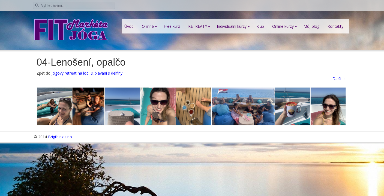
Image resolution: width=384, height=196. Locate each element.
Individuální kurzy (232, 26)
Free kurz (172, 26)
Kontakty (335, 26)
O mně (148, 26)
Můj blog (311, 26)
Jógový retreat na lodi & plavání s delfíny (87, 73)
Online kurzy (283, 26)
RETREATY (197, 26)
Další (339, 78)
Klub (260, 26)
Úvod (129, 26)
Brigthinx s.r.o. (60, 136)
